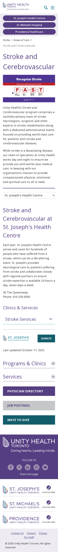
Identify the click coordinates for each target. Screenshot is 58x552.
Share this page (29, 474)
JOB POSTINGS (18, 405)
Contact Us (17, 533)
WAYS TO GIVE (18, 420)
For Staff (29, 537)
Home (6, 40)
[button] (13, 93)
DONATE (46, 338)
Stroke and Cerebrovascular (19, 45)
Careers (31, 533)
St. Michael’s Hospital (29, 25)
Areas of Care (21, 40)
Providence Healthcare (29, 32)
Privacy (43, 533)
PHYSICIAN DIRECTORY (25, 391)
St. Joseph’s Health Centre (29, 18)
